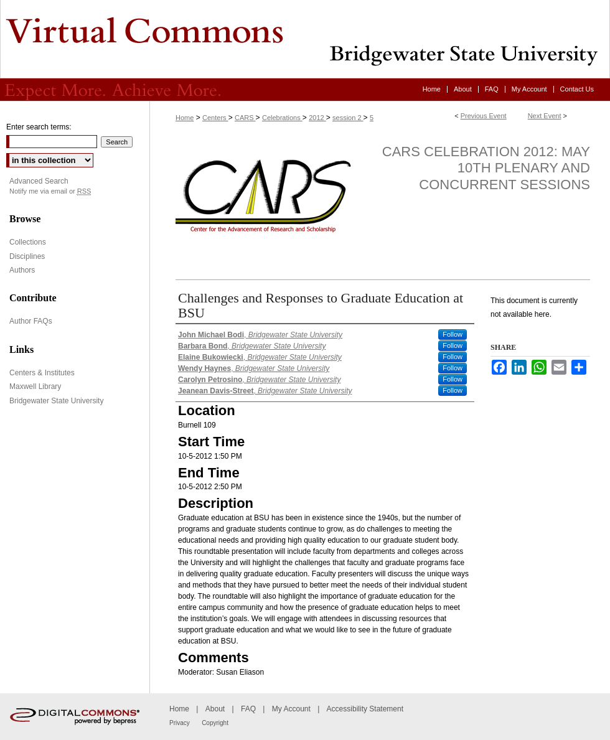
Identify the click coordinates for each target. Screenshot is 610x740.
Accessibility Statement (365, 709)
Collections (27, 242)
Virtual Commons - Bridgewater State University (305, 39)
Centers (215, 117)
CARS (245, 117)
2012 (317, 117)
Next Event (544, 115)
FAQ (248, 709)
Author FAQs (30, 321)
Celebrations (282, 117)
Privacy (179, 722)
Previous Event (484, 115)
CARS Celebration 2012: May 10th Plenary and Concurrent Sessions (486, 168)
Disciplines (27, 256)
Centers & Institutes (42, 372)
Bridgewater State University (56, 400)
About (215, 709)
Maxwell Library (35, 386)
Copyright (215, 722)
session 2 (348, 117)
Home (185, 117)
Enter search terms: (39, 127)
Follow (452, 334)
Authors (22, 270)
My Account (291, 709)
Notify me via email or (50, 191)
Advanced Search (38, 181)
